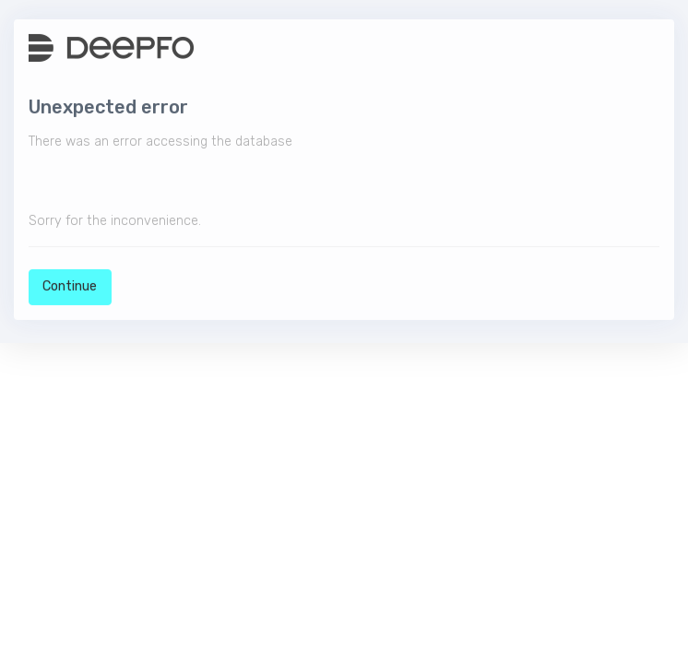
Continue (69, 288)
